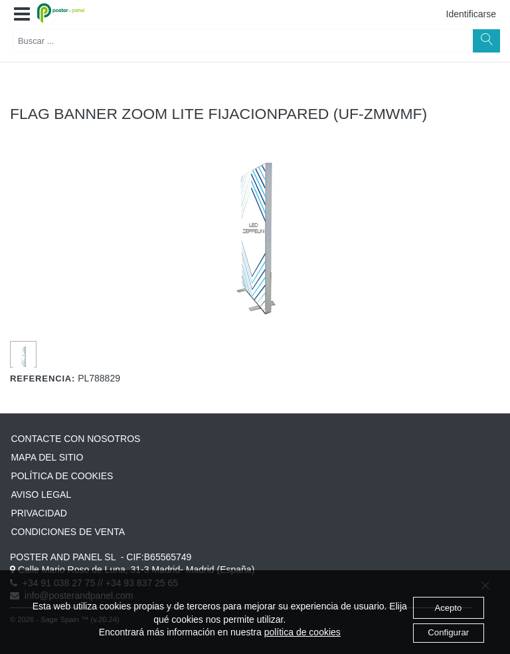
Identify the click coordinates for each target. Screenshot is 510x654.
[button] (22, 14)
